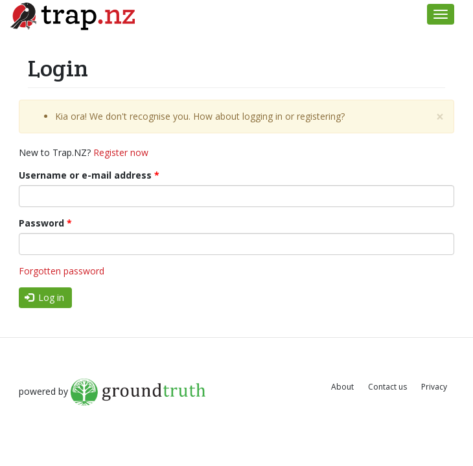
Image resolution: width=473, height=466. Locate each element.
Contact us (387, 386)
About (342, 386)
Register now (120, 152)
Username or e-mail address (89, 175)
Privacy (434, 386)
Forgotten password (61, 271)
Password (45, 223)
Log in (45, 297)
